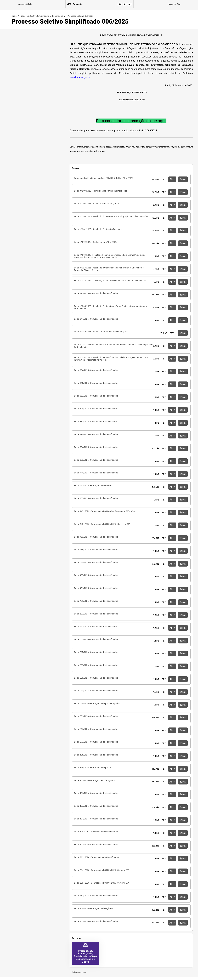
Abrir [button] (172, 179)
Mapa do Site (175, 4)
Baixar (182, 179)
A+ (120, 4)
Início (14, 16)
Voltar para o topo (78, 972)
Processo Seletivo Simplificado (34, 16)
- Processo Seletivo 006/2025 (79, 16)
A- (129, 4)
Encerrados (57, 16)
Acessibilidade (25, 4)
